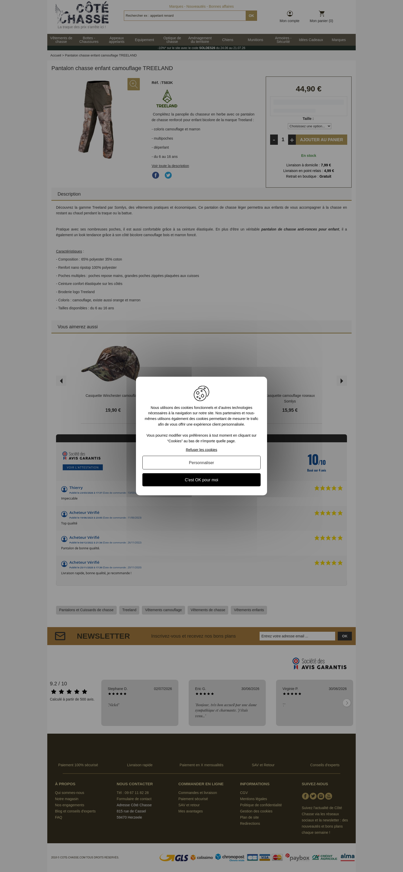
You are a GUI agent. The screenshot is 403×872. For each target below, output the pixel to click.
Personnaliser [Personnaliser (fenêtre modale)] (201, 463)
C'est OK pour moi (201, 480)
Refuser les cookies (201, 450)
